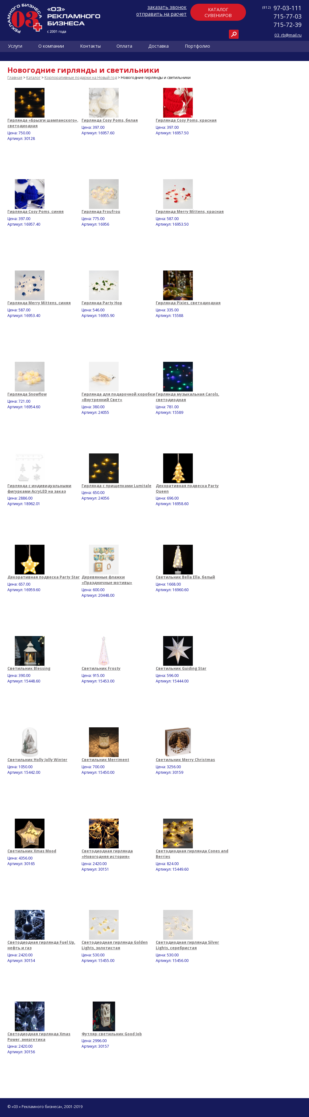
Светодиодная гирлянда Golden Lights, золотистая (115, 945)
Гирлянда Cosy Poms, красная (186, 120)
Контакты (90, 46)
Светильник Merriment (105, 759)
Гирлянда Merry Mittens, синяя (39, 302)
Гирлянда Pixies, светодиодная (188, 302)
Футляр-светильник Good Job (112, 1034)
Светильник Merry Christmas (185, 759)
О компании (51, 46)
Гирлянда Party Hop (102, 302)
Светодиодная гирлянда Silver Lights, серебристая (187, 945)
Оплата (124, 46)
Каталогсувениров (218, 12)
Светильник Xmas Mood (31, 851)
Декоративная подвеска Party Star (43, 577)
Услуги (15, 46)
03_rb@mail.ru (288, 35)
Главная (14, 77)
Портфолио (197, 46)
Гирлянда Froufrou (101, 211)
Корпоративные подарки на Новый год (80, 77)
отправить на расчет (161, 14)
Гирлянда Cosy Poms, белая (110, 120)
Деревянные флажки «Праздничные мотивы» (107, 579)
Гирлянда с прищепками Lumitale (116, 485)
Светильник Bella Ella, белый (185, 577)
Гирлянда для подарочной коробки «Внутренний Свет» (118, 397)
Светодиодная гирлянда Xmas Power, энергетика (38, 1036)
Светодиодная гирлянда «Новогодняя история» (107, 853)
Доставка (158, 46)
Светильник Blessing (28, 668)
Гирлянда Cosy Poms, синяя (35, 211)
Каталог (33, 77)
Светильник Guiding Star (181, 668)
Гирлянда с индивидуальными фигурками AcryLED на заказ (39, 488)
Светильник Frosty (101, 668)
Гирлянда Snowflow (27, 394)
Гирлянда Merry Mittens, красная (190, 211)
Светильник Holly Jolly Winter (37, 759)
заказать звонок (167, 7)
